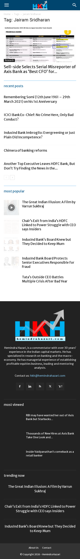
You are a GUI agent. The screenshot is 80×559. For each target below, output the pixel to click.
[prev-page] (6, 177)
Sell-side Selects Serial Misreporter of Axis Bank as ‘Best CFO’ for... (40, 69)
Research (9, 60)
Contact (46, 547)
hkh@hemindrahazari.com (47, 375)
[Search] (74, 5)
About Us (34, 547)
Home (7, 14)
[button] (6, 5)
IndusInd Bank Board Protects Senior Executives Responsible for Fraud (48, 262)
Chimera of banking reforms (25, 150)
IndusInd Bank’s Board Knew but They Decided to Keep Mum (46, 242)
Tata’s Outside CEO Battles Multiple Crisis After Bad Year (44, 279)
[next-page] (12, 177)
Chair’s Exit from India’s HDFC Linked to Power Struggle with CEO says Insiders (49, 225)
